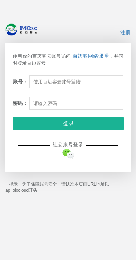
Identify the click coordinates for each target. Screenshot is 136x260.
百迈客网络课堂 (91, 56)
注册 (125, 32)
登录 (68, 123)
